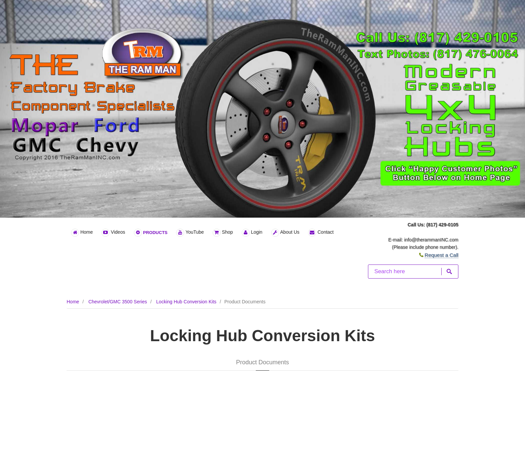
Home (82, 233)
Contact (320, 233)
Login (252, 233)
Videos (113, 233)
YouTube (190, 233)
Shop (223, 233)
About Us (285, 233)
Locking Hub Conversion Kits (186, 301)
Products (151, 233)
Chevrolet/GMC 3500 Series (117, 301)
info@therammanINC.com (431, 239)
